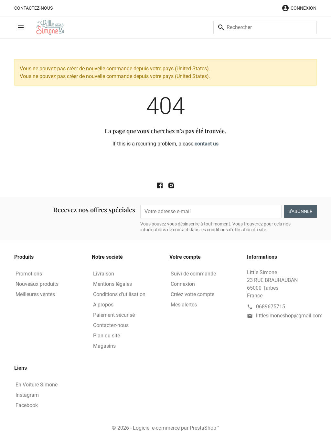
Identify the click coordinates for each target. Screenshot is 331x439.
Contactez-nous (33, 8)
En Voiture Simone (37, 385)
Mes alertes (184, 305)
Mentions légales (112, 284)
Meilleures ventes (35, 294)
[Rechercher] (265, 27)
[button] (299, 8)
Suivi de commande (193, 274)
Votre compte (185, 257)
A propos (103, 305)
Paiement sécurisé (114, 315)
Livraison (103, 274)
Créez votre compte (192, 294)
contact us (207, 144)
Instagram (27, 395)
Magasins (104, 346)
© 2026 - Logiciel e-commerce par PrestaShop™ (165, 428)
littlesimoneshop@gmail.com (289, 316)
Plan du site (106, 336)
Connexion (183, 284)
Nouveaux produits (37, 284)
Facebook (27, 405)
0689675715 (270, 307)
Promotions (29, 274)
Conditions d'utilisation (119, 294)
